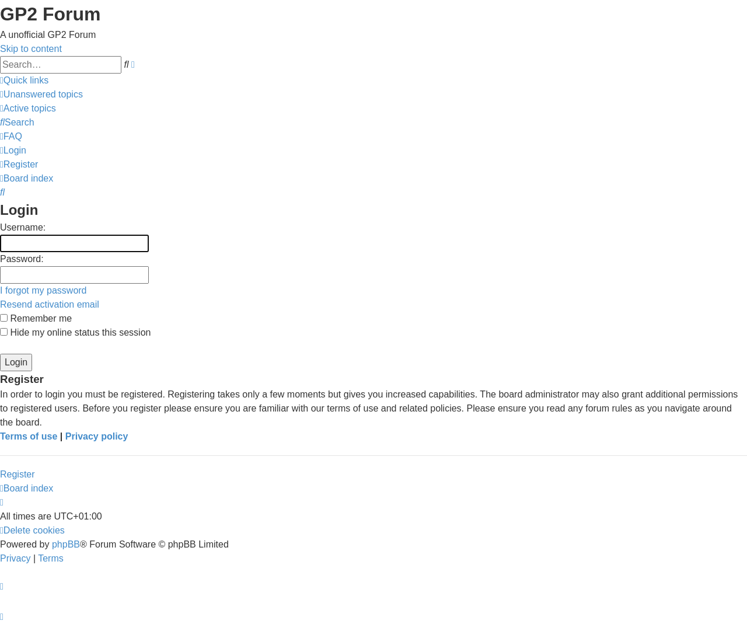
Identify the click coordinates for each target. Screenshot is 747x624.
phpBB (66, 544)
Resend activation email (49, 304)
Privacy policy (96, 436)
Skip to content (31, 49)
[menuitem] (41, 94)
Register (17, 474)
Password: (22, 259)
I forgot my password (43, 290)
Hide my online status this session (75, 332)
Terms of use (28, 436)
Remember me (36, 318)
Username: (23, 227)
